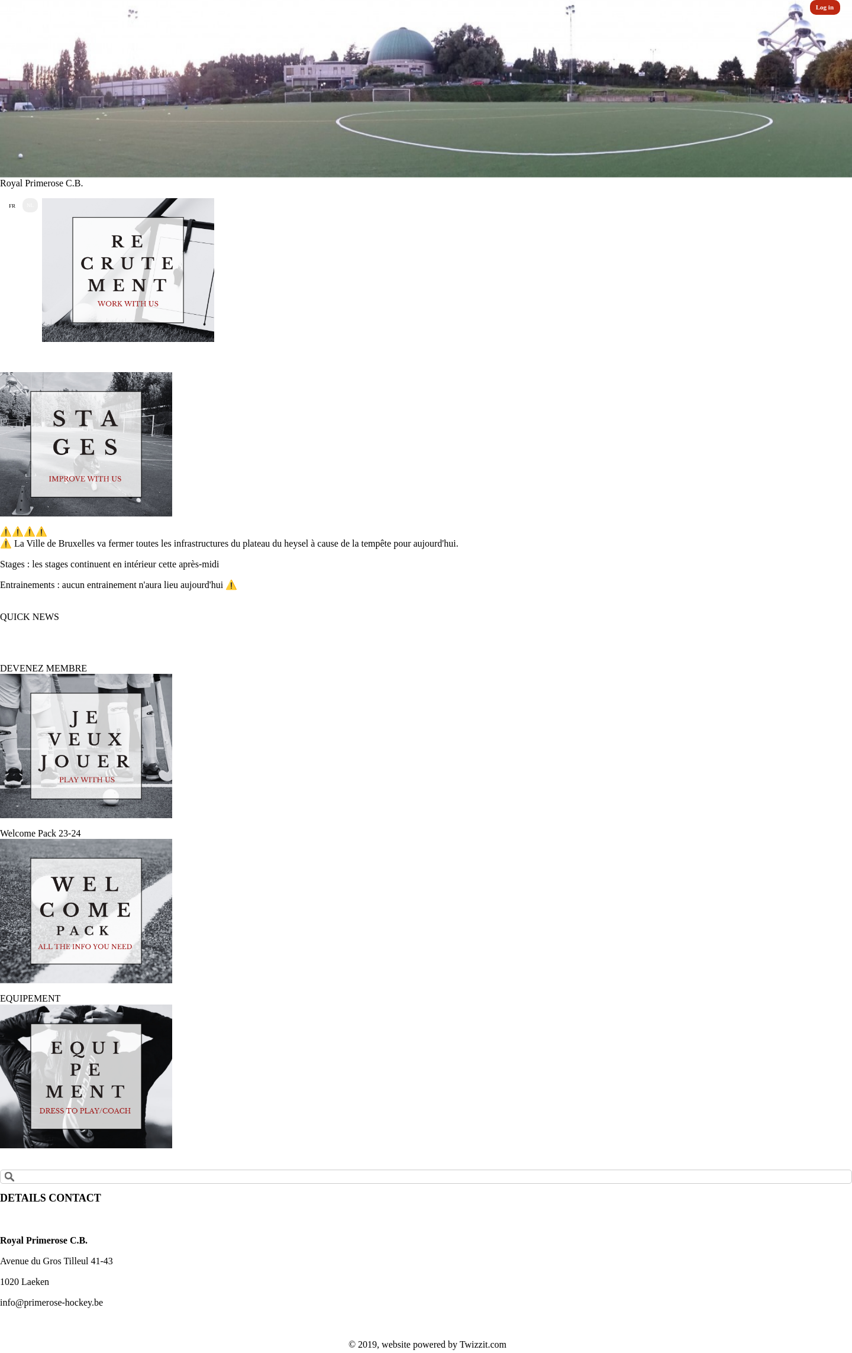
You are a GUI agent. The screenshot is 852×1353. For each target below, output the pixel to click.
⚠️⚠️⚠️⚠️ (23, 532)
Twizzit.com (483, 1344)
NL (30, 205)
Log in (825, 7)
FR (12, 206)
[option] (426, 88)
